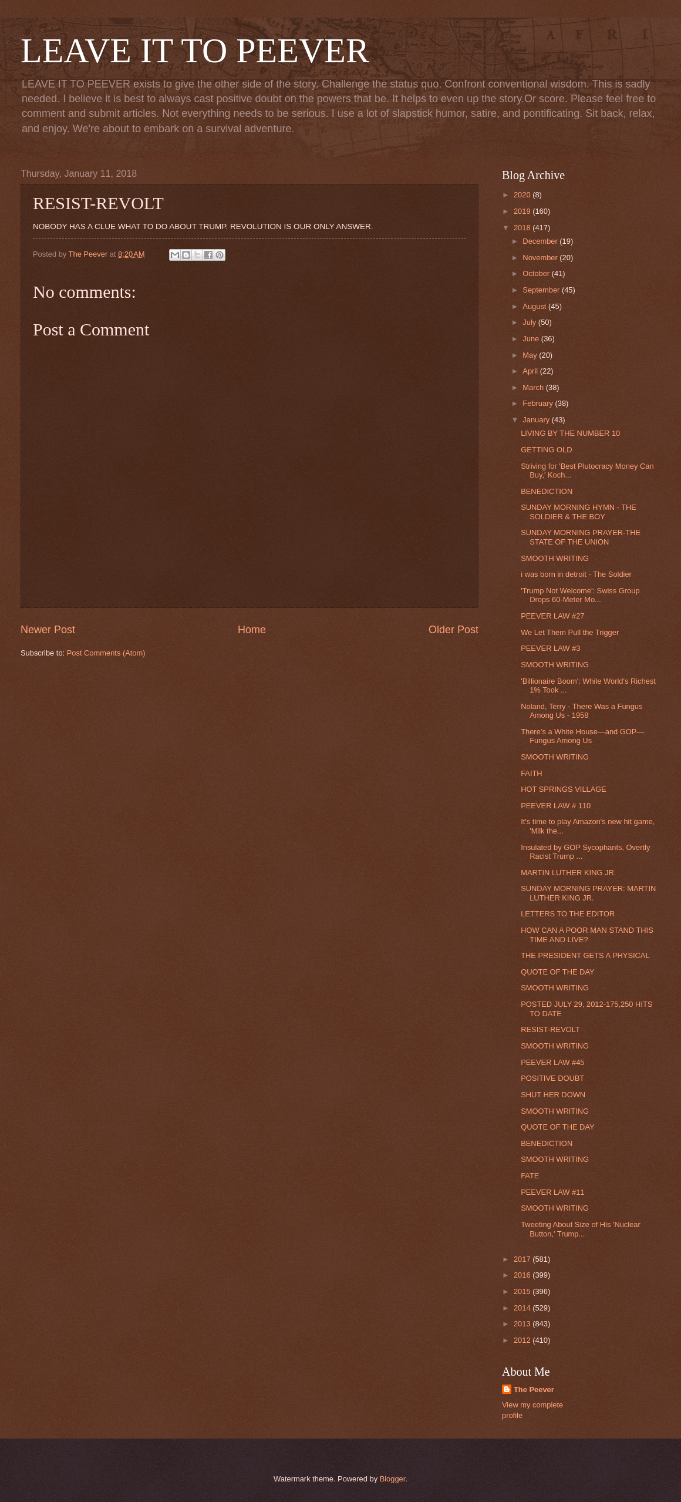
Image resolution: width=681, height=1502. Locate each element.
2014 (523, 1307)
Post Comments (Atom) (106, 652)
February (538, 403)
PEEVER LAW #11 (552, 1192)
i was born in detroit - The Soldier (576, 574)
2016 (523, 1275)
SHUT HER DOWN (553, 1094)
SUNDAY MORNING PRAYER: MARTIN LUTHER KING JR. (588, 893)
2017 (523, 1259)
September (542, 289)
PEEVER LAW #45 (552, 1062)
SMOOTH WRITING (555, 558)
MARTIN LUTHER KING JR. (568, 872)
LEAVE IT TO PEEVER (195, 50)
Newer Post (48, 630)
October (536, 273)
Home (252, 630)
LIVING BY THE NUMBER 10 (570, 433)
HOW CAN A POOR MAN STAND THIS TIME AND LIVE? (587, 934)
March (533, 387)
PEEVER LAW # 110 (556, 805)
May (530, 355)
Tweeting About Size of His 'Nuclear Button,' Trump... (580, 1229)
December (540, 241)
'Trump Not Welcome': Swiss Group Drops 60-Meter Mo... (580, 595)
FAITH (531, 773)
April (531, 371)
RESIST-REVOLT (550, 1029)
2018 (523, 227)
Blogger (393, 1478)
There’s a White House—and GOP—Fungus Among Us (582, 736)
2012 (523, 1340)
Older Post (453, 630)
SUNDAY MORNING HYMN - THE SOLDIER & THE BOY (578, 511)
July (530, 322)
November (540, 257)
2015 (523, 1291)
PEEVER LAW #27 (552, 615)
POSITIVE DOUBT (552, 1078)
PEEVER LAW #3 (550, 648)
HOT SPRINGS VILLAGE (563, 789)
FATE (530, 1175)
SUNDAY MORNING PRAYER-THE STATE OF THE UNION (580, 537)
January (536, 419)
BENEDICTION (546, 491)
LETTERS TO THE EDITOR (568, 913)
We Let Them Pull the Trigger (570, 632)
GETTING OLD (546, 449)
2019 (523, 211)
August (535, 306)
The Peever (534, 1389)
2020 (523, 194)
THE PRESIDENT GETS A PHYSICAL (585, 955)
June (531, 338)
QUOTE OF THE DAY (557, 971)
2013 (523, 1323)
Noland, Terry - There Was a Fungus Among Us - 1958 (581, 711)
